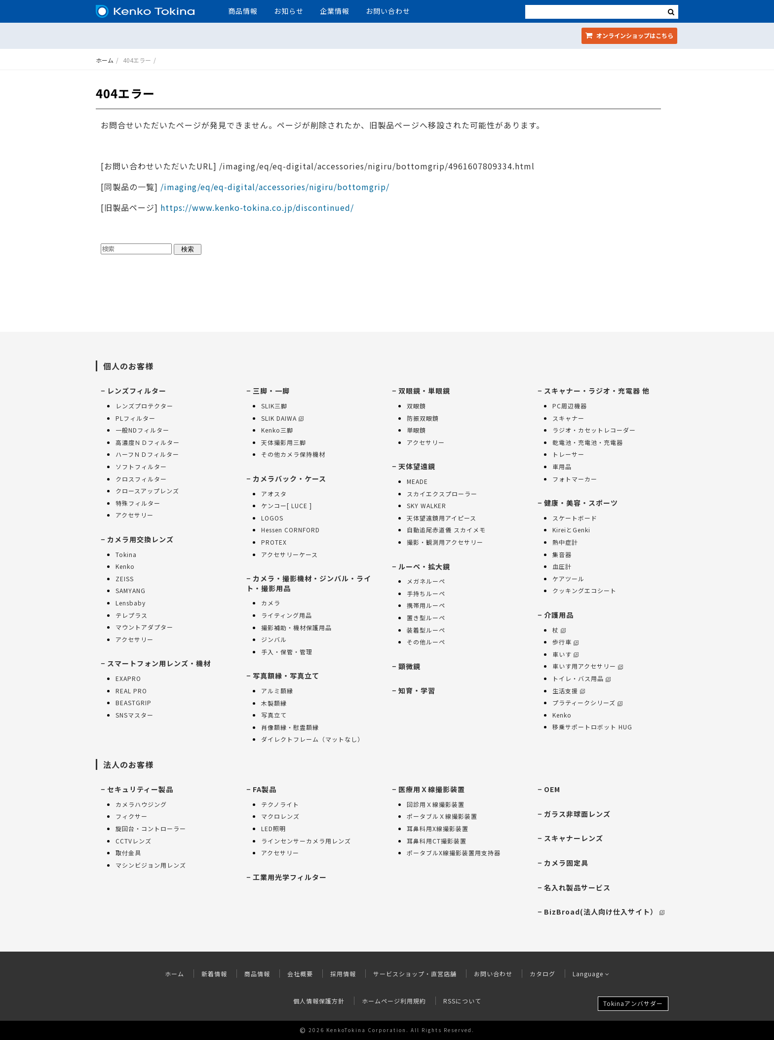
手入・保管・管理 (286, 651)
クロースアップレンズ (147, 490)
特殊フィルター (138, 503)
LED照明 (273, 828)
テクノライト (280, 804)
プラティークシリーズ (587, 702)
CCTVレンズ (134, 841)
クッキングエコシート (584, 590)
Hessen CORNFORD (290, 529)
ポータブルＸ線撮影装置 (442, 816)
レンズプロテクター (144, 405)
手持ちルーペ (426, 593)
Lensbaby (131, 603)
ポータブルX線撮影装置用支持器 (454, 852)
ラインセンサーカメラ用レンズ (306, 841)
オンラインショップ (629, 35)
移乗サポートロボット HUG (592, 726)
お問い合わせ (388, 11)
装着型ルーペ (426, 630)
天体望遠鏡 (416, 466)
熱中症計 (565, 542)
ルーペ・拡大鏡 (424, 566)
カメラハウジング (141, 804)
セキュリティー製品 (140, 789)
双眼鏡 (416, 405)
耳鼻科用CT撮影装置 (436, 841)
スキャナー (568, 418)
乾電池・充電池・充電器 (587, 442)
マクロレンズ (280, 816)
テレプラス (132, 615)
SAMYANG (131, 590)
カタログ (542, 973)
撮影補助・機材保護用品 (296, 627)
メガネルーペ (426, 581)
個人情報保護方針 (319, 1001)
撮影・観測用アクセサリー (445, 542)
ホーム (105, 60)
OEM (552, 789)
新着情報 (214, 973)
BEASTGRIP (134, 702)
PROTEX (274, 542)
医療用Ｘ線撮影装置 (431, 789)
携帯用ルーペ (426, 605)
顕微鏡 (409, 666)
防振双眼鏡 (423, 418)
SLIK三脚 (274, 405)
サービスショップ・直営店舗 (415, 973)
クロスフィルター (141, 479)
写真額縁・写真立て (286, 675)
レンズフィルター (136, 391)
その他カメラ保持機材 (293, 454)
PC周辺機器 (569, 405)
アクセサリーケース (289, 554)
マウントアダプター (144, 627)
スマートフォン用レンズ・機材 (159, 663)
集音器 (562, 554)
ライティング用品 (286, 615)
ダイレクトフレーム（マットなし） (312, 739)
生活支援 (568, 690)
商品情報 (243, 11)
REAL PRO (131, 690)
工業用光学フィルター (290, 877)
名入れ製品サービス (577, 887)
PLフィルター (135, 418)
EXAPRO (128, 678)
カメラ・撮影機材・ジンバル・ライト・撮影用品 (308, 583)
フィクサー (132, 816)
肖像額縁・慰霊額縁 (290, 727)
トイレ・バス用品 (581, 678)
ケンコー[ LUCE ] (286, 505)
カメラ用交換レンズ (140, 539)
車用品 (562, 466)
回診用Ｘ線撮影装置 (435, 804)
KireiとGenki (571, 529)
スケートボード (574, 518)
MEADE (417, 481)
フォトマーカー (574, 479)
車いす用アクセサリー (587, 666)
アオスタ (274, 493)
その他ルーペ (426, 642)
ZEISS (125, 578)
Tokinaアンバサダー (633, 1003)
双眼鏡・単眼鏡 (424, 391)
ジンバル (274, 639)
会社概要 (300, 973)
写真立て (274, 715)
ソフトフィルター (141, 466)
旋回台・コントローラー (151, 828)
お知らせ (289, 11)
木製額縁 (274, 703)
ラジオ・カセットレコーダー (594, 430)
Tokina (126, 554)
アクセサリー (135, 515)
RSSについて (462, 1001)
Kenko (125, 566)
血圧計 (562, 566)
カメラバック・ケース (289, 478)
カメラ (270, 603)
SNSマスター (135, 715)
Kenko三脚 (277, 430)
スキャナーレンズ (573, 838)
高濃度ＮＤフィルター (148, 442)
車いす (565, 654)
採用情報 (343, 973)
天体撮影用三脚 (283, 442)
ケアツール (568, 578)
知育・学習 (416, 690)
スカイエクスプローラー (442, 493)
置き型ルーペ (426, 617)
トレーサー (568, 454)
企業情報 (334, 11)
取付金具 (128, 852)
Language (591, 973)
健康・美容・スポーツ (581, 503)
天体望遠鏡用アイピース (441, 518)
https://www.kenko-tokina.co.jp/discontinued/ (257, 207)
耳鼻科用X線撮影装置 (437, 828)
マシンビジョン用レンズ (151, 865)
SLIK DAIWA (282, 418)
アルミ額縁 (277, 690)
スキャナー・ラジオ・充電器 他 (597, 391)
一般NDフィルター (142, 430)
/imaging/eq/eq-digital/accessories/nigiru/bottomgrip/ (273, 187)
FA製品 (264, 789)
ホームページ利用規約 (394, 1001)
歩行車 (565, 642)
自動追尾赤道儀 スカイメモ (446, 529)
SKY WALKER (426, 505)
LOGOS (272, 518)
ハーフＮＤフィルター (147, 454)
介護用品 (559, 615)
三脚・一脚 (271, 391)
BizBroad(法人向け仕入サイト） (604, 912)
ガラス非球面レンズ (577, 814)
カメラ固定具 (566, 863)
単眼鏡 (416, 430)
